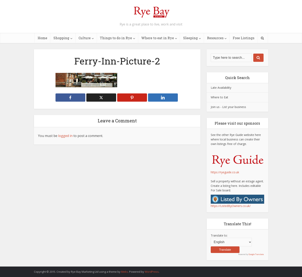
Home (42, 38)
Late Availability (221, 88)
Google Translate (256, 254)
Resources (215, 38)
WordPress (152, 272)
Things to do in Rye (116, 38)
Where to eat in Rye (157, 38)
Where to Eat (219, 97)
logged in (65, 135)
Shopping (61, 38)
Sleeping (190, 38)
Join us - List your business (228, 107)
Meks (124, 272)
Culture (85, 38)
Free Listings (243, 38)
